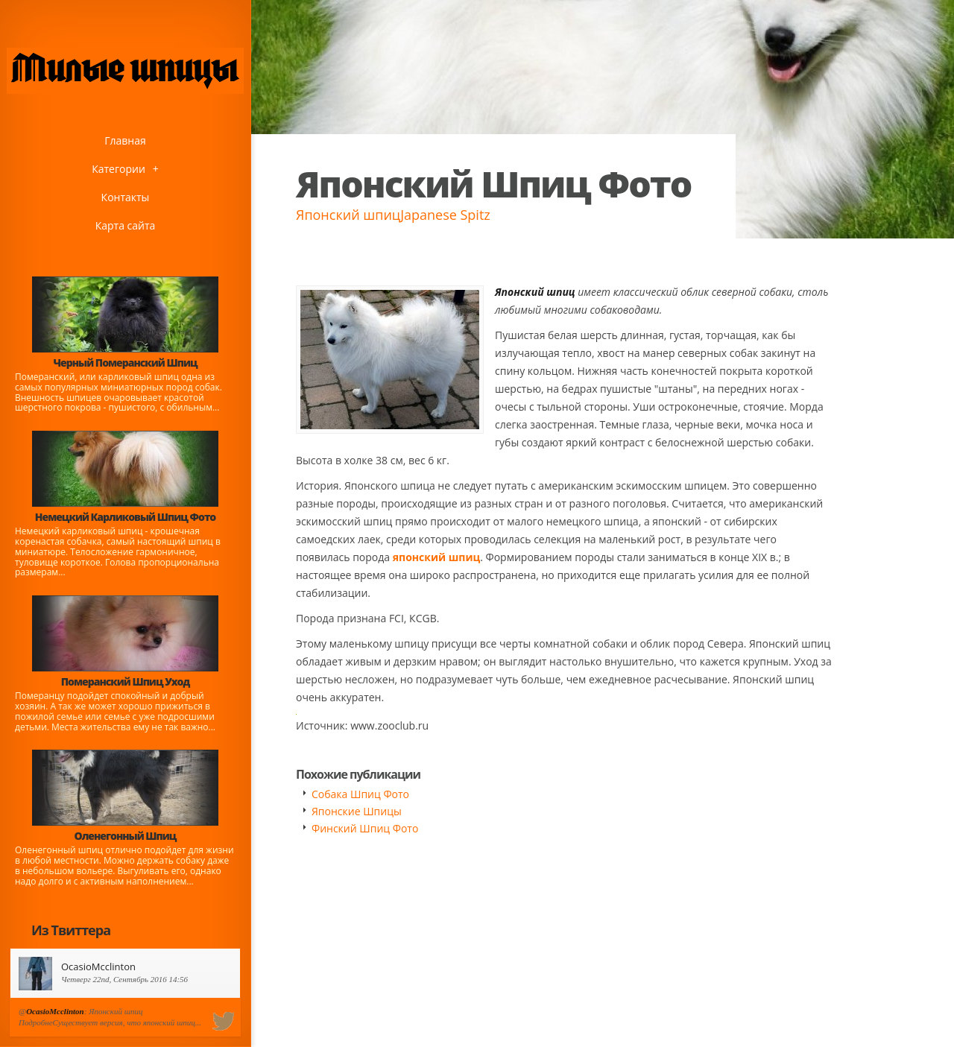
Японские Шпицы (357, 811)
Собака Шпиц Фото (360, 794)
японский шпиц (436, 557)
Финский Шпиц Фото (365, 828)
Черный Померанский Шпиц (125, 362)
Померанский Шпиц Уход (125, 681)
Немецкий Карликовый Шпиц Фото (125, 517)
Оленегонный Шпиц (126, 836)
